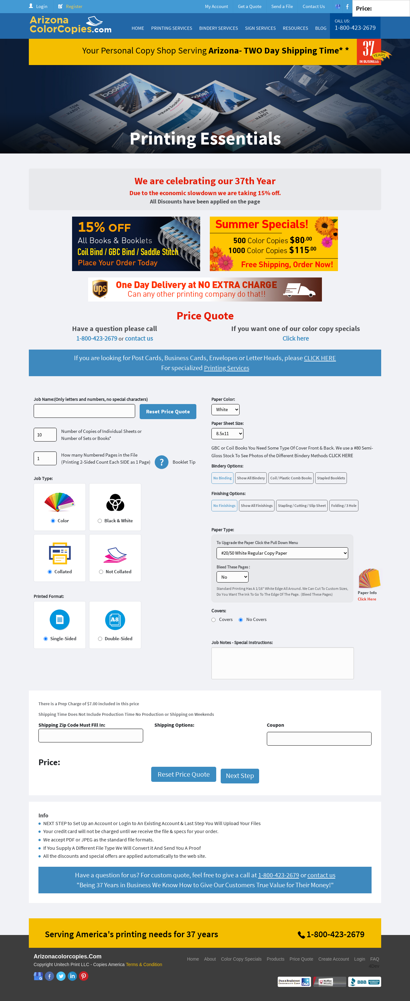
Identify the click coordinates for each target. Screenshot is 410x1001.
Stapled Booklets (331, 478)
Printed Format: (49, 596)
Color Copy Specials (241, 959)
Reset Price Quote (168, 411)
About (210, 959)
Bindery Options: (227, 466)
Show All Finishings (257, 505)
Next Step (240, 775)
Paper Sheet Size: (227, 423)
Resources (295, 28)
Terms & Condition (144, 964)
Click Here (367, 599)
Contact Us (314, 6)
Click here (296, 338)
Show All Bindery (251, 478)
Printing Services (171, 28)
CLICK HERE (320, 357)
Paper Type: (222, 530)
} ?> (282, 553)
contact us (139, 338)
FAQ (374, 959)
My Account (216, 6)
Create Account (333, 959)
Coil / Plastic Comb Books (291, 478)
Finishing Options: (228, 493)
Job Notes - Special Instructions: (242, 642)
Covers (226, 619)
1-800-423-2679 (355, 27)
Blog (320, 28)
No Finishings (224, 505)
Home (138, 28)
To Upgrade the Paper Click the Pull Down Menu (257, 542)
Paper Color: (223, 399)
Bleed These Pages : (233, 567)
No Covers (256, 619)
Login (41, 6)
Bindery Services (218, 28)
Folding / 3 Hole (344, 505)
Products (275, 959)
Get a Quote (249, 6)
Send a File (282, 6)
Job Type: (43, 478)
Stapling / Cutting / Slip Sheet (302, 505)
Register (74, 6)
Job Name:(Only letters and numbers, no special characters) (91, 399)
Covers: (218, 611)
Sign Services (260, 28)
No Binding (222, 478)
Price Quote (301, 959)
